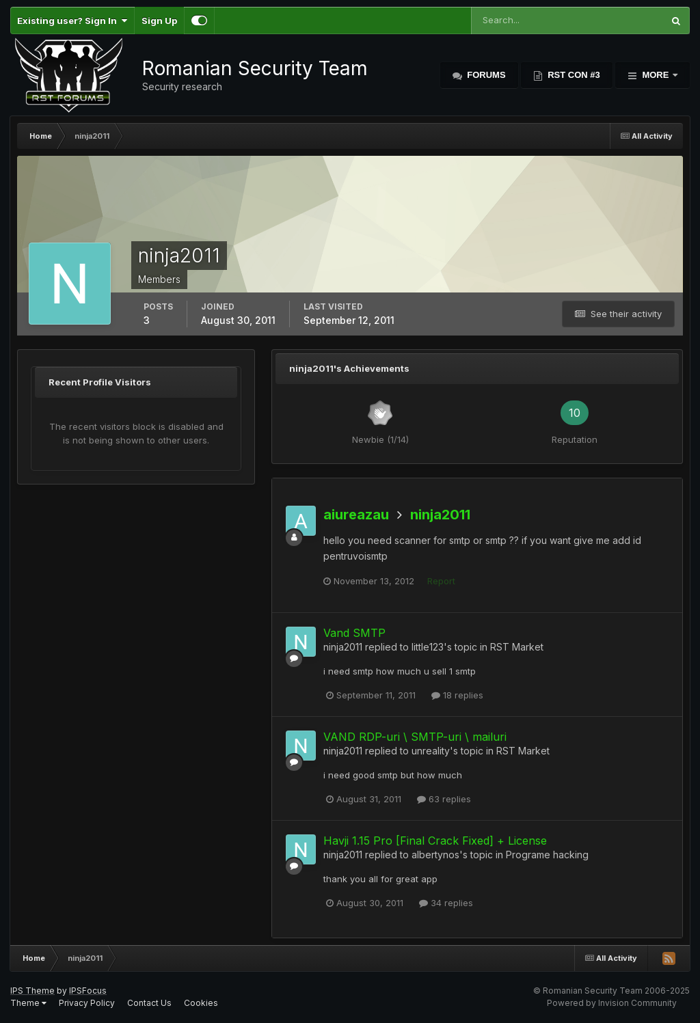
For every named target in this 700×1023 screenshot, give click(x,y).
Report (441, 580)
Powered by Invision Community (612, 1003)
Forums (485, 75)
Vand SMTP (354, 633)
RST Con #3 (573, 75)
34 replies (446, 902)
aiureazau (356, 514)
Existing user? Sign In (72, 20)
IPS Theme (32, 990)
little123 (428, 647)
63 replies (444, 798)
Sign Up (159, 20)
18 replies (457, 695)
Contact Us (149, 1003)
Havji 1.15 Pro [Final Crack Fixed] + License (435, 840)
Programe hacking (547, 854)
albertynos (435, 854)
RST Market (516, 647)
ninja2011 (440, 514)
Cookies (201, 1003)
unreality (431, 750)
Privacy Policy (87, 1003)
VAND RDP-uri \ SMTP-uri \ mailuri (415, 737)
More (655, 75)
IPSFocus (88, 990)
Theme (28, 1003)
